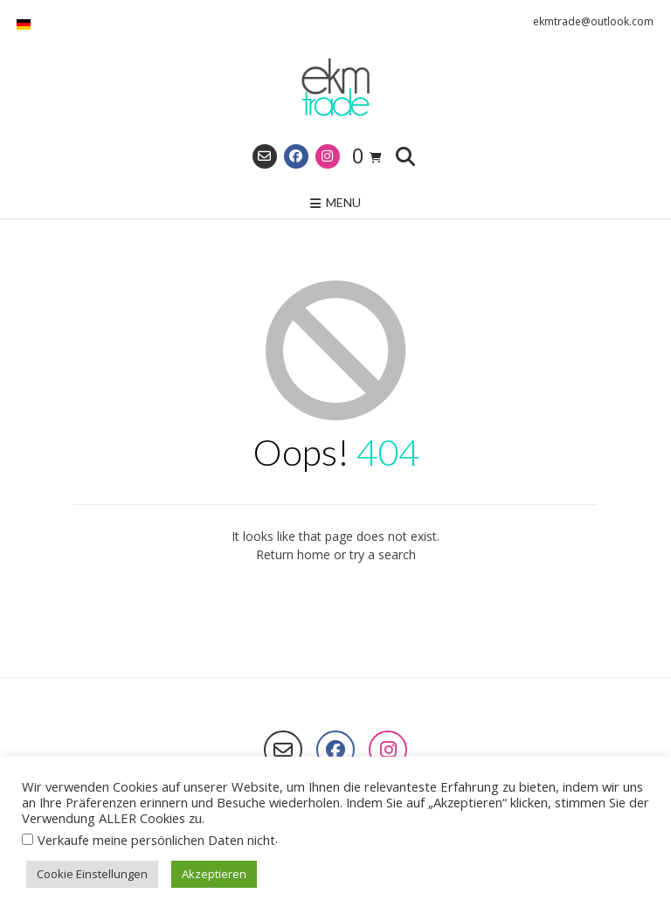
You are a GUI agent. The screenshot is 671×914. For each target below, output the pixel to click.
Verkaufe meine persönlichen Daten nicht (156, 839)
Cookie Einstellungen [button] (92, 874)
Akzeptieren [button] (214, 874)
